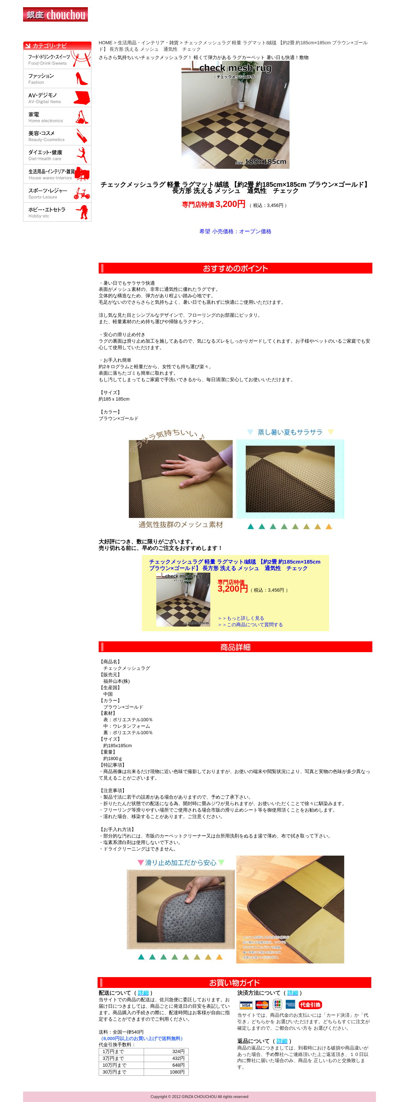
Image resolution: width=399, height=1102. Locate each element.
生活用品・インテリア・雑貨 (148, 42)
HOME (55, 34)
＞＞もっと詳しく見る (241, 618)
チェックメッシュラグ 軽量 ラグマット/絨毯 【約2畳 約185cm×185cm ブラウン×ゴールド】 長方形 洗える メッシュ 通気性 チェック (234, 565)
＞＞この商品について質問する (250, 624)
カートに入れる (235, 248)
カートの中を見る (338, 34)
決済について (147, 34)
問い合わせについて (289, 34)
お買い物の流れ (98, 34)
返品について (242, 34)
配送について (195, 34)
